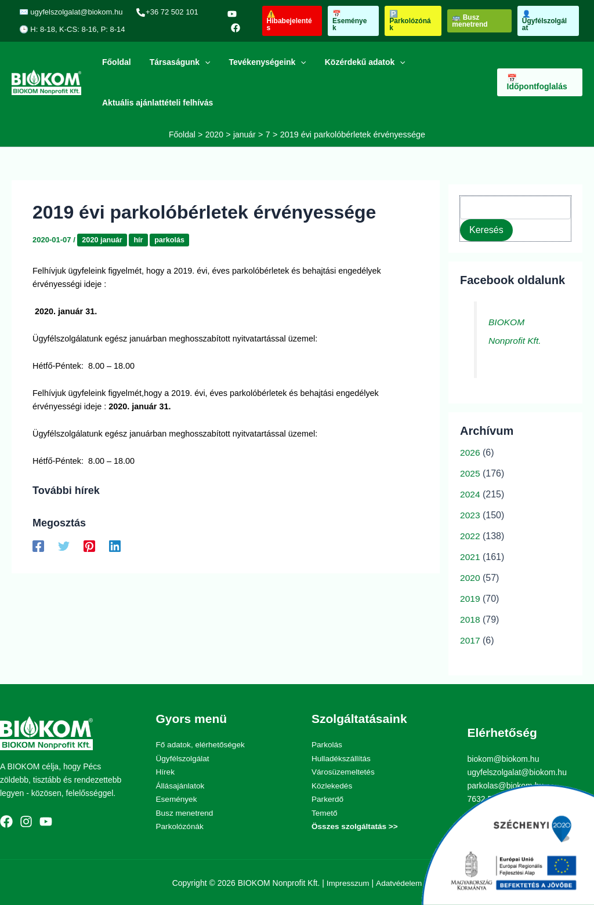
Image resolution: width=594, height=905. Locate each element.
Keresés (486, 229)
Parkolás (327, 744)
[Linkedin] (115, 545)
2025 (470, 473)
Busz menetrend (185, 811)
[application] (201, 62)
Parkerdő (328, 798)
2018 (470, 619)
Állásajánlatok (181, 785)
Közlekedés (332, 785)
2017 (470, 640)
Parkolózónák (180, 825)
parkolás (171, 239)
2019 (470, 599)
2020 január (103, 239)
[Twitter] (64, 545)
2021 (470, 557)
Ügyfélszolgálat (183, 757)
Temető (325, 811)
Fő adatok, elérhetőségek (202, 744)
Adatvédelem (399, 881)
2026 (470, 452)
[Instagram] (26, 821)
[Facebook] (232, 27)
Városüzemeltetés (344, 771)
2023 (470, 515)
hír (140, 239)
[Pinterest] (89, 545)
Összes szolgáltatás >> (356, 825)
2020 (470, 578)
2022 (470, 536)
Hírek (165, 771)
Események (177, 798)
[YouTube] (229, 14)
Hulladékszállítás (342, 757)
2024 (470, 494)
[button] (289, 21)
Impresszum (347, 881)
